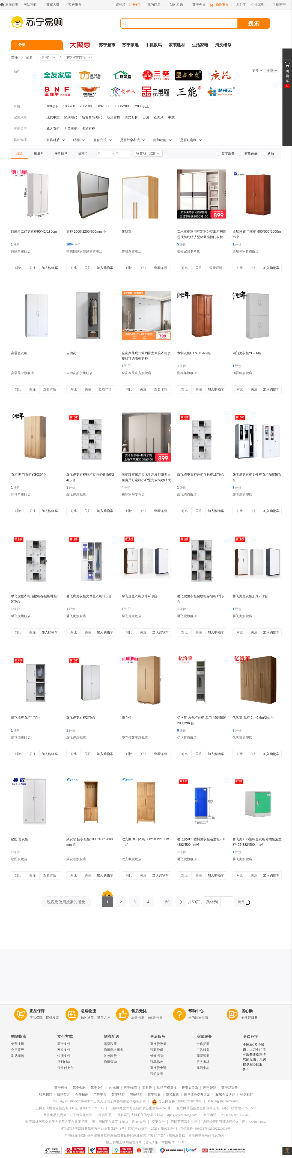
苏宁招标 (154, 1094)
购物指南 (18, 1037)
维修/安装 (157, 1056)
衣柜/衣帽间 (76, 57)
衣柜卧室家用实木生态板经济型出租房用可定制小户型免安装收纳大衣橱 (146, 480)
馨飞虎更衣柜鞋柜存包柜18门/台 (200, 475)
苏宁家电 (130, 45)
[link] (19, 153)
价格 (17, 106)
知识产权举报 (167, 1088)
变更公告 (158, 1122)
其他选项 (20, 140)
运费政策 (110, 1044)
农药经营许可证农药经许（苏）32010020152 (235, 1122)
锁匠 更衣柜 (19, 839)
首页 (15, 57)
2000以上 (142, 106)
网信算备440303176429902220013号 (205, 1128)
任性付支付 (65, 1068)
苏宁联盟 (118, 1094)
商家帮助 (203, 1056)
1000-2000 (122, 106)
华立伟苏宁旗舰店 (135, 737)
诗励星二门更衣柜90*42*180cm (34, 232)
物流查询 (110, 1062)
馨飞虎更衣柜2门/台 (80, 718)
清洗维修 (223, 45)
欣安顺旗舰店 (76, 859)
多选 (272, 70)
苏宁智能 (209, 1088)
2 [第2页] (120, 900)
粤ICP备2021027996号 (223, 1101)
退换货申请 (158, 1068)
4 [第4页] (148, 900)
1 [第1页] (107, 900)
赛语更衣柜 (19, 353)
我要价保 (156, 1050)
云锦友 (71, 353)
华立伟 (127, 718)
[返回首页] (10, 5)
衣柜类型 (20, 129)
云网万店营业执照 (184, 1122)
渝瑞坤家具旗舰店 (246, 251)
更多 (257, 70)
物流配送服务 (113, 1050)
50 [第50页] (167, 900)
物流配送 (111, 1037)
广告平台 (99, 1094)
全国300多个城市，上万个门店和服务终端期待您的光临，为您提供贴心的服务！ (254, 1057)
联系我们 (45, 1094)
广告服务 (203, 1050)
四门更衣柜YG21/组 (247, 353)
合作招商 (203, 1044)
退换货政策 (158, 1044)
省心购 (247, 1011)
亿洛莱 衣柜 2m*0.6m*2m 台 (253, 718)
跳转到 (212, 902)
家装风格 (20, 117)
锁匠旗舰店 (19, 859)
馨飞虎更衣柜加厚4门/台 (139, 596)
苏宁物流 (130, 1088)
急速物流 (88, 1011)
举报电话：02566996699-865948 (226, 1115)
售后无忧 (139, 1011)
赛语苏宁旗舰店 (22, 373)
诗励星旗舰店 (21, 251)
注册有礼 (135, 5)
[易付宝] (241, 5)
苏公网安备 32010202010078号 (177, 1101)
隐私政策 (172, 1094)
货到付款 (63, 1062)
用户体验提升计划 (197, 1094)
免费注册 (17, 1044)
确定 (243, 902)
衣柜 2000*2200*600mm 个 (86, 232)
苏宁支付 (63, 1044)
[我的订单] (156, 5)
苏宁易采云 (229, 1088)
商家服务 (204, 1037)
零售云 (147, 1088)
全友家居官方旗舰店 (136, 373)
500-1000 (103, 106)
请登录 (121, 5)
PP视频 (114, 1088)
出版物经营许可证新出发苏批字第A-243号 (140, 1108)
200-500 (86, 106)
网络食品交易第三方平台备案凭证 (68, 1115)
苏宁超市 (107, 45)
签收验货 (110, 1056)
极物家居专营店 (188, 251)
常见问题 (17, 1056)
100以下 (52, 106)
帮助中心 (196, 1011)
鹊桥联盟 (136, 1094)
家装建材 (177, 45)
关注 (32, 268)
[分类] (37, 45)
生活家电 (200, 45)
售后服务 (157, 1037)
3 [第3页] (134, 900)
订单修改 (156, 1062)
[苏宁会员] (199, 5)
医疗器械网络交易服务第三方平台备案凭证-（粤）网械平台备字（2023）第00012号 (85, 1122)
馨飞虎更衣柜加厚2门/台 (250, 596)
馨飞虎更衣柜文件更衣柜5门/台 (89, 596)
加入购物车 (49, 268)
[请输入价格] (104, 153)
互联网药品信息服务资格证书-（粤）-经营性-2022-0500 (216, 1108)
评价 (15, 244)
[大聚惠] (80, 45)
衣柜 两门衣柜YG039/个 (28, 475)
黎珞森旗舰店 (131, 251)
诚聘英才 (63, 1094)
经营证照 (105, 1115)
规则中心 (203, 1068)
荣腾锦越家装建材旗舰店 (84, 251)
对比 (18, 268)
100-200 (69, 106)
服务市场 (203, 1062)
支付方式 (65, 1037)
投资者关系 (190, 1088)
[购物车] (221, 5)
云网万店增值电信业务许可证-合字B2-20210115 (70, 1108)
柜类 (46, 57)
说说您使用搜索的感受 (66, 902)
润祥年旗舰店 (187, 373)
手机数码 (153, 45)
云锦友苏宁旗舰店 (79, 373)
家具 (29, 57)
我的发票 (156, 1074)
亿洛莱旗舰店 (187, 737)
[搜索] (182, 23)
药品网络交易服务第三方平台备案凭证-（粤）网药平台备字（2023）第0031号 (117, 1128)
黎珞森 (127, 232)
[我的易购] (178, 5)
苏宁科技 (60, 1088)
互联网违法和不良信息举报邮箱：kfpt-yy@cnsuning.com (157, 1115)
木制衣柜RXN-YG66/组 (194, 353)
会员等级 (17, 1050)
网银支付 (63, 1050)
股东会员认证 (225, 1094)
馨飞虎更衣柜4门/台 (25, 718)
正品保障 (37, 1011)
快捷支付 (63, 1056)
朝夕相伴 (246, 1094)
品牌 (17, 71)
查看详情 (160, 268)
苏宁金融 (79, 1088)
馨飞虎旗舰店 (76, 494)
